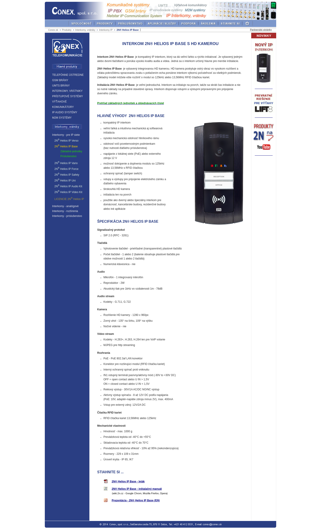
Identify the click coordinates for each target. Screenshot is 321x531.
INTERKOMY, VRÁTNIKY (67, 91)
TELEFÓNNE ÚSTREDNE (68, 74)
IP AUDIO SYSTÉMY (64, 112)
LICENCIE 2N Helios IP (69, 199)
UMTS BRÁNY (61, 85)
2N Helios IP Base (66, 146)
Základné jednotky (71, 151)
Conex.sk (53, 30)
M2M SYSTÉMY (62, 117)
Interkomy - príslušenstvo (67, 216)
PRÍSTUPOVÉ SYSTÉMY (67, 96)
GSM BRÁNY (60, 80)
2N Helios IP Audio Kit (68, 186)
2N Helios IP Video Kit (68, 192)
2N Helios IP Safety (66, 174)
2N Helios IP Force (66, 169)
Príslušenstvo (68, 156)
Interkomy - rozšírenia (65, 211)
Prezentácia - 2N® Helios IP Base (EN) (136, 500)
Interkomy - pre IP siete (66, 134)
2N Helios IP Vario (66, 163)
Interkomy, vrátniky (85, 30)
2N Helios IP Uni (65, 180)
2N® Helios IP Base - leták (128, 481)
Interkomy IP (106, 30)
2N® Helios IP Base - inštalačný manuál (137, 488)
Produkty (67, 30)
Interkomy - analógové (65, 206)
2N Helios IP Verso (66, 140)
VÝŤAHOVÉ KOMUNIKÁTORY (63, 104)
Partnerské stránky (261, 29)
